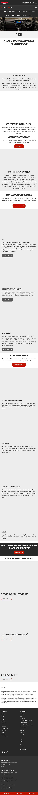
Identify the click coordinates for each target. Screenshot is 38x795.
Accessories (23, 718)
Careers (21, 737)
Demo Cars (4, 724)
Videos (21, 739)
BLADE (30, 15)
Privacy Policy (23, 747)
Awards (21, 741)
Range (7, 15)
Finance (3, 734)
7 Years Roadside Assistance (26, 724)
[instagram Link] (7, 752)
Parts (21, 716)
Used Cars (4, 726)
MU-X (3, 716)
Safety (28, 12)
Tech (23, 12)
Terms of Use (23, 749)
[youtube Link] (5, 752)
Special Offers (5, 728)
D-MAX (3, 714)
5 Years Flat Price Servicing (26, 720)
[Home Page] (4, 2)
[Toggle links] (6, 788)
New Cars (4, 721)
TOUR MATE (24, 15)
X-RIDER (18, 15)
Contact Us (22, 732)
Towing (33, 12)
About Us (22, 734)
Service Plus (22, 714)
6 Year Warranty (23, 722)
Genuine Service (23, 727)
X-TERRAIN (13, 15)
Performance (12, 12)
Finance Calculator (6, 737)
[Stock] (6, 793)
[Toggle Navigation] (36, 7)
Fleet (3, 732)
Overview (5, 12)
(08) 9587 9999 (7, 764)
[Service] (19, 793)
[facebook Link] (2, 752)
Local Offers (4, 730)
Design (19, 12)
